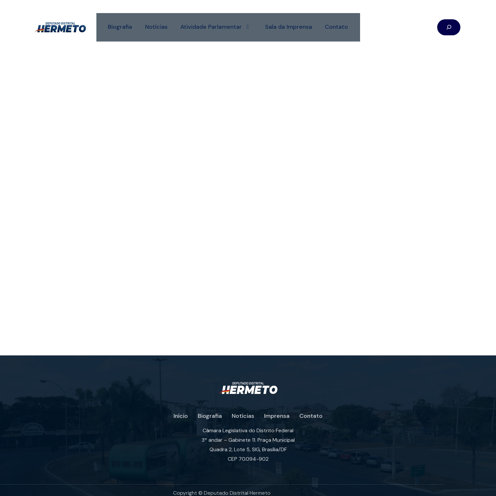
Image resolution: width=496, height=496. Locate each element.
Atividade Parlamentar (215, 21)
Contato (335, 21)
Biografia (118, 21)
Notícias (154, 21)
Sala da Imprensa (287, 21)
